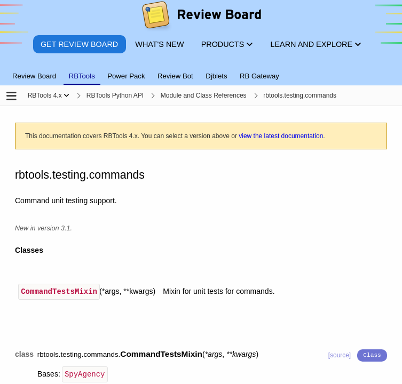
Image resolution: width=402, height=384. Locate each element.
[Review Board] (201, 17)
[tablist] (201, 69)
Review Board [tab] (34, 76)
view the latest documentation (281, 136)
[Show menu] (66, 95)
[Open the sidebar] (11, 96)
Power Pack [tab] (126, 76)
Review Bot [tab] (175, 76)
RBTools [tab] (82, 76)
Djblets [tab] (216, 76)
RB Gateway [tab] (259, 76)
